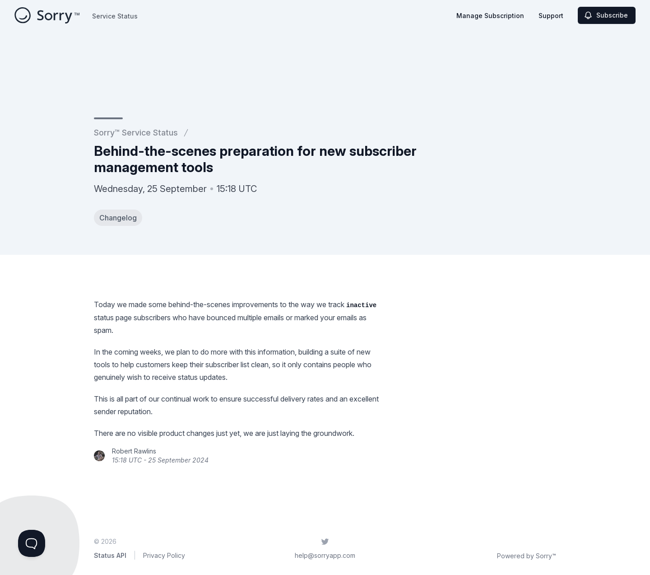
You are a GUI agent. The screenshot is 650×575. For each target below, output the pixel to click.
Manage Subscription (490, 15)
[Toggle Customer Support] (31, 543)
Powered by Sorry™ (526, 556)
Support (551, 15)
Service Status (115, 16)
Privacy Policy (164, 555)
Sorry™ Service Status (136, 132)
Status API (110, 555)
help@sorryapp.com (325, 555)
